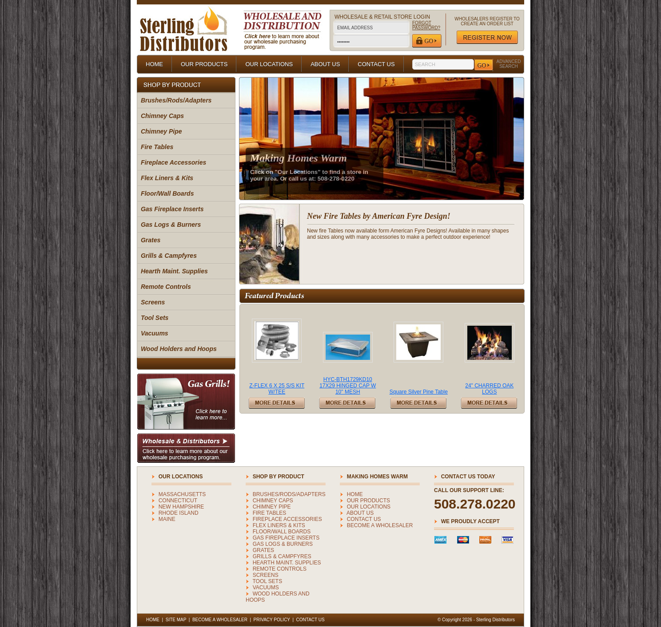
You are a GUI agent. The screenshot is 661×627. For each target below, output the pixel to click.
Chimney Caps (162, 115)
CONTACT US (376, 64)
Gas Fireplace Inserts (172, 209)
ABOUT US (325, 64)
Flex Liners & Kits (167, 177)
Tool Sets (155, 317)
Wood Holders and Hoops (179, 348)
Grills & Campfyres (169, 255)
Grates (150, 240)
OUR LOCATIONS (269, 64)
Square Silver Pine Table (419, 392)
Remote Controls (166, 286)
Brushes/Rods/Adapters (176, 100)
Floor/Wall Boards (167, 193)
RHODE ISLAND (179, 513)
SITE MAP (176, 619)
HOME (154, 64)
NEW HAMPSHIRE (181, 507)
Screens (153, 302)
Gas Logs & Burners (171, 224)
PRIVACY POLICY (272, 619)
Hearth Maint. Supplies (174, 271)
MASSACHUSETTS (182, 494)
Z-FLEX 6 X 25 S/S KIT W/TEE (276, 389)
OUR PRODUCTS (204, 64)
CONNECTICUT (178, 500)
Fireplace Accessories (173, 162)
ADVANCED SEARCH (509, 64)
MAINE (167, 519)
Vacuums (154, 333)
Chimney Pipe (161, 131)
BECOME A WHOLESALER (380, 525)
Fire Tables (157, 146)
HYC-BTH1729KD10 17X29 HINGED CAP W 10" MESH (347, 385)
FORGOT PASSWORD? (426, 25)
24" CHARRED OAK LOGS (489, 389)
